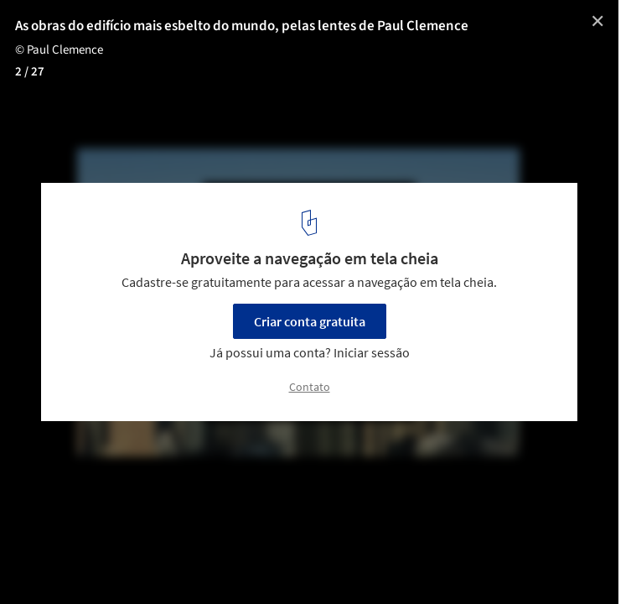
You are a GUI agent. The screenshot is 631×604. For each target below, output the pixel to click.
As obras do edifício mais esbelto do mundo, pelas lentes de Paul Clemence (241, 26)
